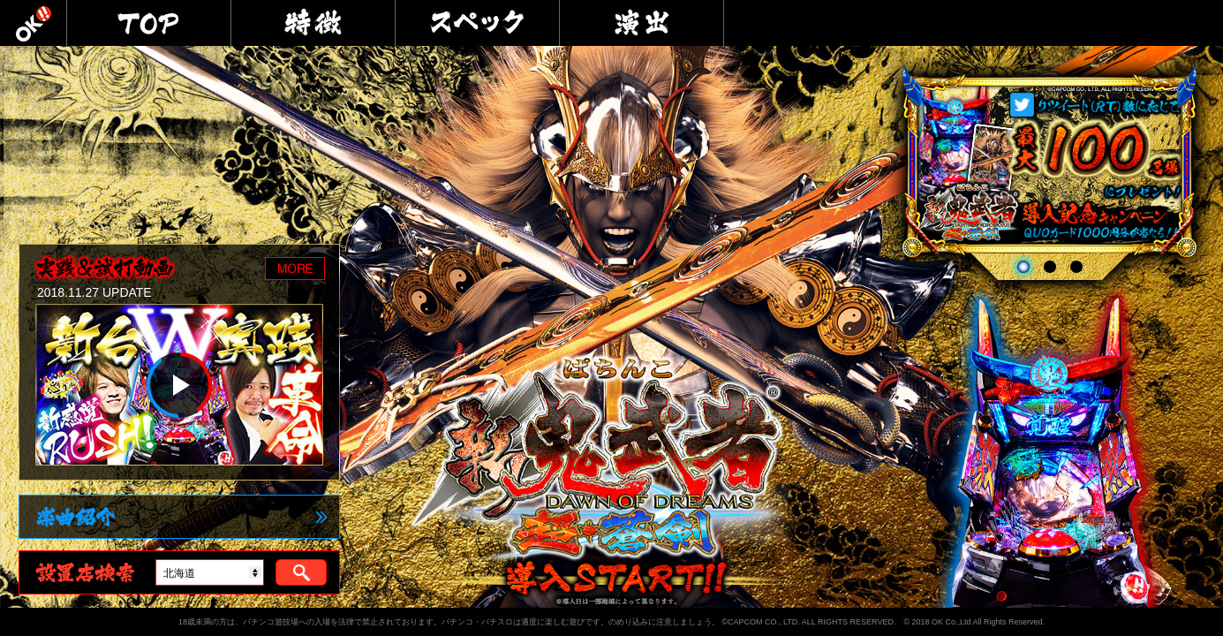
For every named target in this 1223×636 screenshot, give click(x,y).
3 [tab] (1079, 267)
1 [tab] (1023, 267)
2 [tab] (1052, 267)
